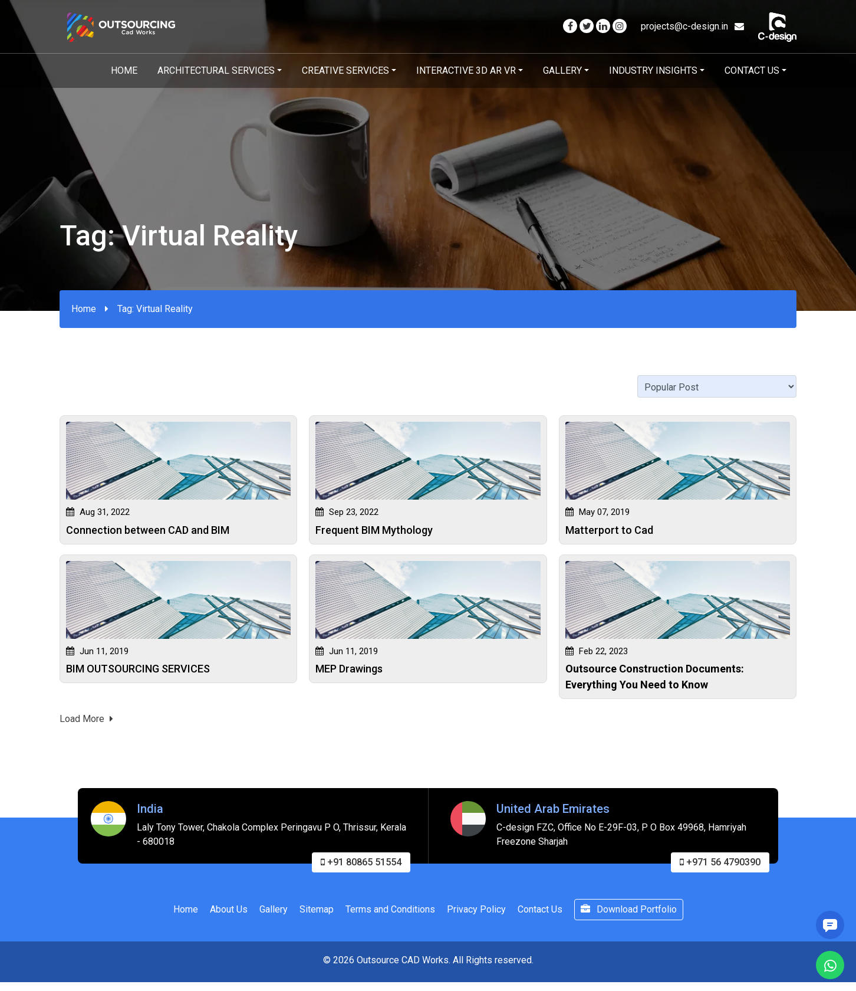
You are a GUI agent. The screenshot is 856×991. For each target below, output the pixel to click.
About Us (229, 912)
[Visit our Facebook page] (570, 26)
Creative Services (345, 70)
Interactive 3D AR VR (466, 70)
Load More (86, 722)
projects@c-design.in (692, 26)
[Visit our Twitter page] (587, 26)
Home (124, 70)
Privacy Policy (476, 912)
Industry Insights (653, 70)
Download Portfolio (629, 912)
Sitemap (316, 912)
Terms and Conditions (390, 912)
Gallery (562, 70)
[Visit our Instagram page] (620, 26)
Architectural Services (216, 70)
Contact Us (752, 70)
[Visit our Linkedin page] (603, 26)
